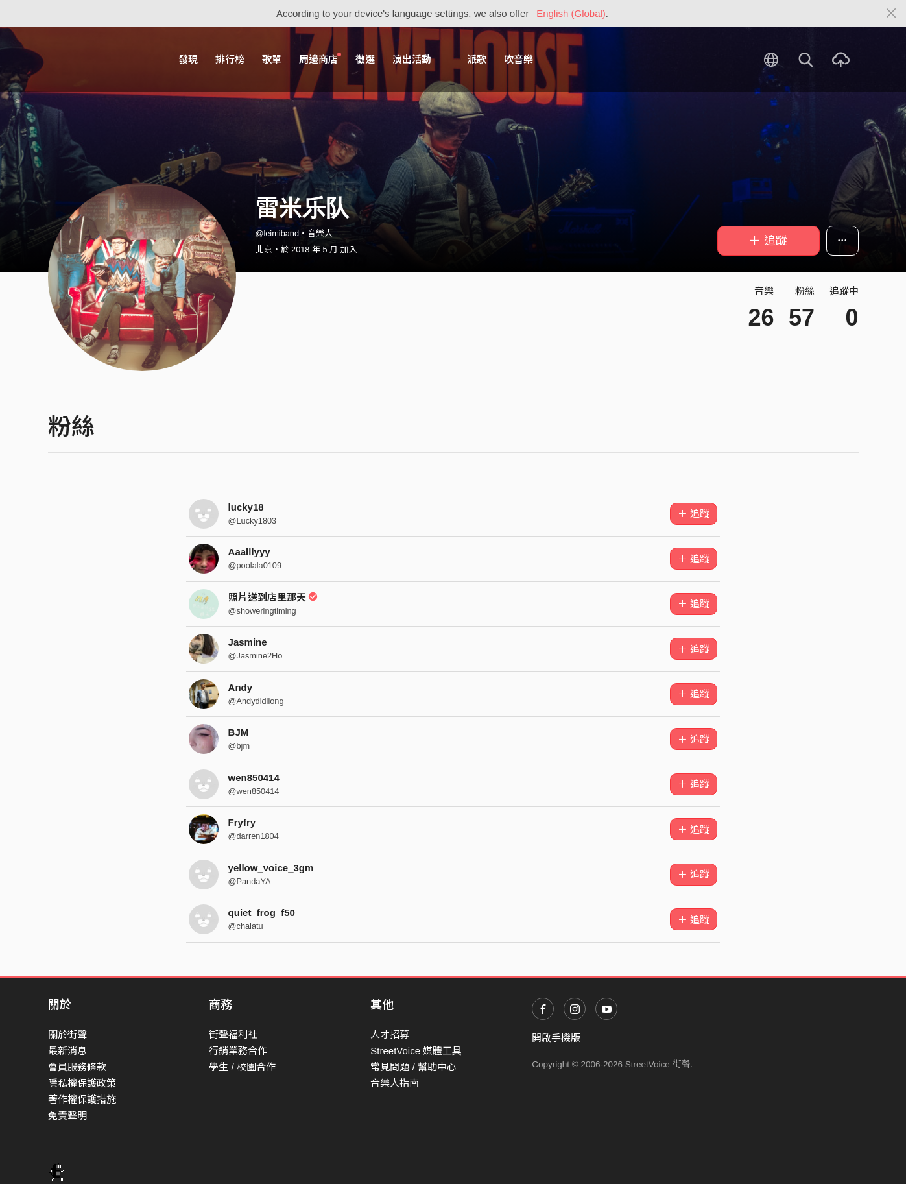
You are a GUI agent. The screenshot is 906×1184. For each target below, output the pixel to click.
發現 (188, 59)
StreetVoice (101, 59)
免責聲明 (67, 1115)
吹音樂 (518, 59)
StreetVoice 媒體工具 (416, 1050)
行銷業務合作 (238, 1050)
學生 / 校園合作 (242, 1066)
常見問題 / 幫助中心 (413, 1066)
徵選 (365, 59)
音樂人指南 (394, 1083)
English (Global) (571, 13)
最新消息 (67, 1050)
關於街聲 (67, 1034)
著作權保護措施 (82, 1099)
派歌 (476, 59)
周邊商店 (320, 59)
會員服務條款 (77, 1066)
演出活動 (411, 59)
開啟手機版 (556, 1037)
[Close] (891, 13)
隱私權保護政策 (82, 1083)
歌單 (271, 59)
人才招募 (389, 1034)
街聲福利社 (233, 1034)
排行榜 (229, 59)
